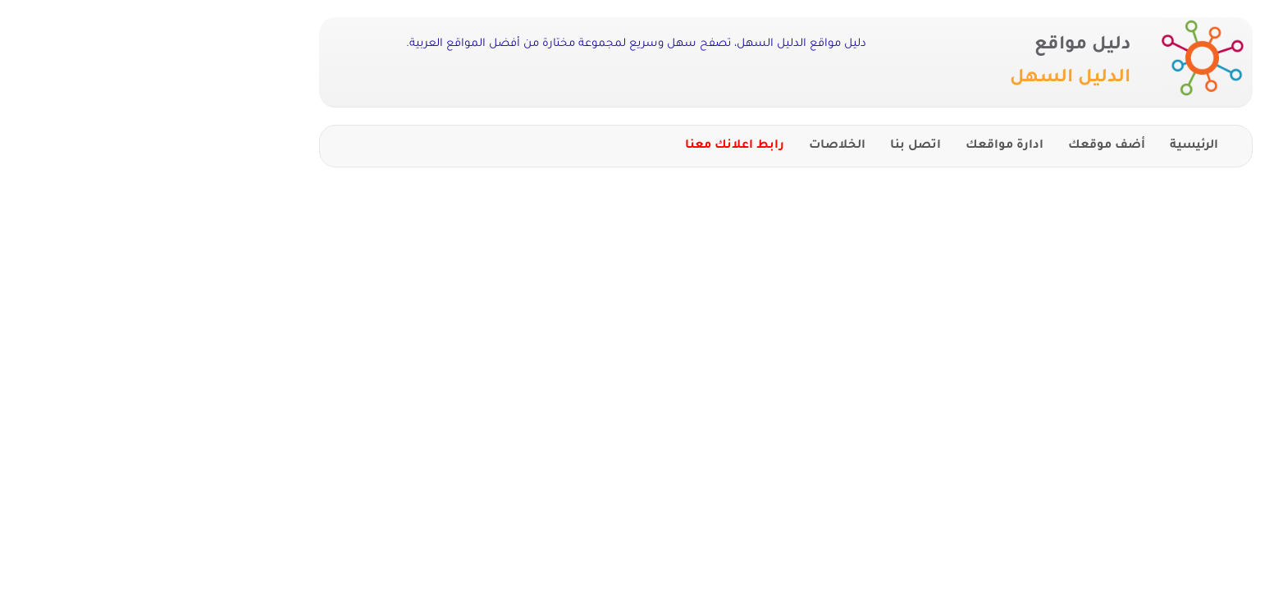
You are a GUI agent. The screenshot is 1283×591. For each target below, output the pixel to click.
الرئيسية (1049, 146)
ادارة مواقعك (860, 146)
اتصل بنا (771, 146)
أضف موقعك (962, 146)
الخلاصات (692, 146)
